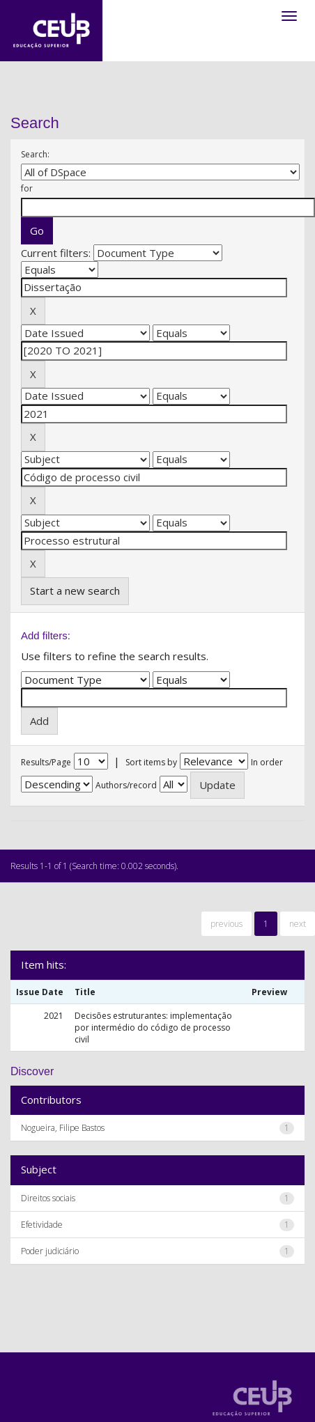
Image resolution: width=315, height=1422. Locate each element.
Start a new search (75, 590)
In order (267, 762)
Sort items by (151, 762)
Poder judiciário (50, 1251)
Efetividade (42, 1224)
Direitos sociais (48, 1198)
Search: (35, 154)
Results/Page (46, 762)
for (27, 188)
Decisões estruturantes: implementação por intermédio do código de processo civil (153, 1027)
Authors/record (126, 785)
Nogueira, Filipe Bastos (63, 1128)
